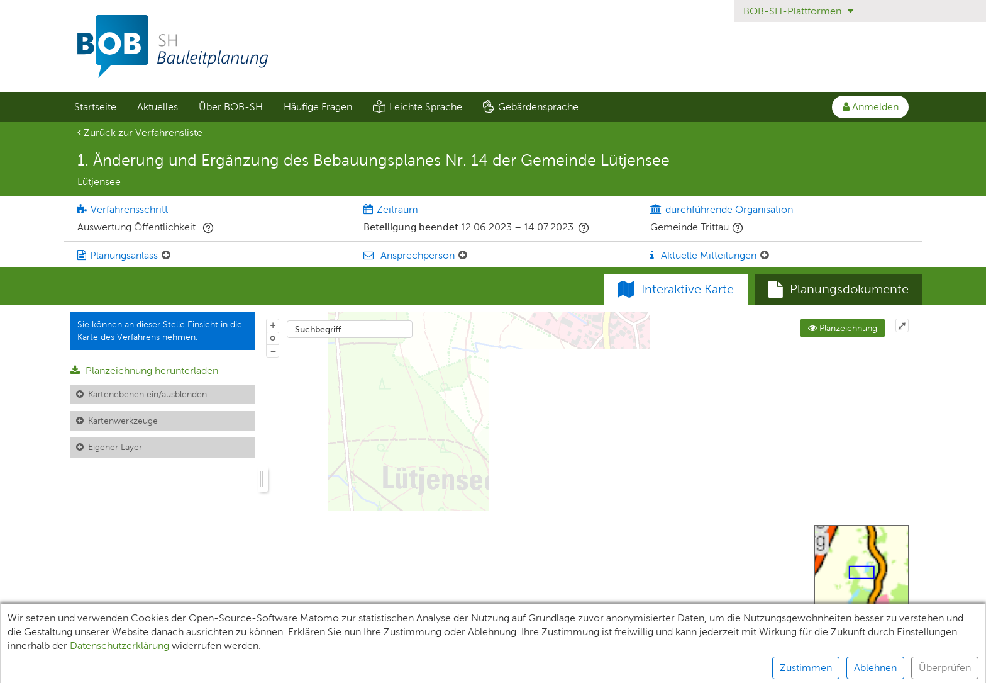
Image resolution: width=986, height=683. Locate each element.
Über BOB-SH (231, 106)
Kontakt (672, 667)
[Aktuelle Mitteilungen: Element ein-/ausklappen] (764, 255)
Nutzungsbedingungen (583, 667)
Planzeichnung (842, 328)
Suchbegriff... (321, 329)
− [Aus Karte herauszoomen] (272, 351)
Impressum (396, 667)
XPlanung (252, 667)
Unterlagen (99, 667)
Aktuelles (157, 106)
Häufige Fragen (318, 106)
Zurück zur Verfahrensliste (139, 132)
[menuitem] (95, 107)
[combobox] (350, 329)
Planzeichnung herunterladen (144, 370)
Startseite (95, 106)
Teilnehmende (177, 667)
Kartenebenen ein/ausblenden (147, 394)
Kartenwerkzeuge (123, 420)
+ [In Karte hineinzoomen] (273, 325)
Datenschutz (322, 667)
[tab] (838, 289)
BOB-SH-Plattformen (798, 11)
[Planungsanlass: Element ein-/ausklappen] (166, 255)
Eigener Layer (115, 447)
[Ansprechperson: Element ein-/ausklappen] (462, 255)
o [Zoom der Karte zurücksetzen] (272, 337)
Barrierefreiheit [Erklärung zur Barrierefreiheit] (477, 667)
